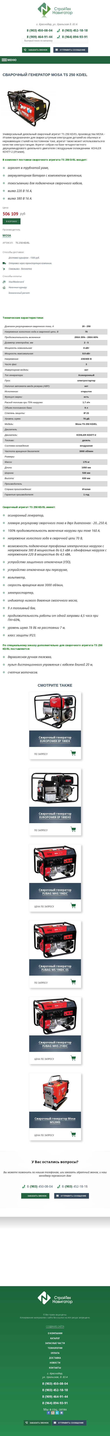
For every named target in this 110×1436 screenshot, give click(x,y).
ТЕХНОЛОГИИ (55, 1348)
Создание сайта (55, 1326)
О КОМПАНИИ (55, 1333)
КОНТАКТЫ (55, 1367)
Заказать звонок (35, 50)
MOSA (7, 235)
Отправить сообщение (70, 50)
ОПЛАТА (55, 1353)
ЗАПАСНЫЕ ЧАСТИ (55, 1343)
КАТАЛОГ (55, 1338)
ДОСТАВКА (55, 1357)
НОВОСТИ (55, 1362)
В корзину (11, 221)
